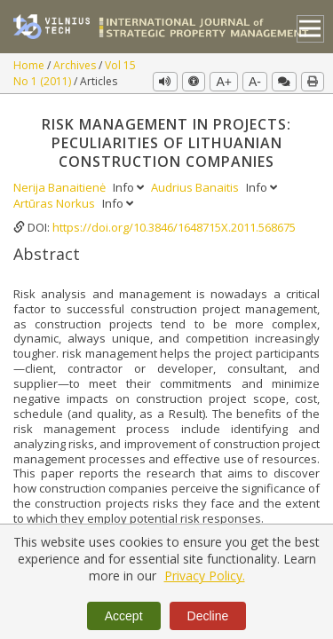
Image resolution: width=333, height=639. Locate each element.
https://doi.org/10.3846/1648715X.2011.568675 (174, 227)
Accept (124, 616)
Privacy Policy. (204, 575)
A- (255, 82)
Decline (208, 616)
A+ (224, 82)
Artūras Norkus (55, 203)
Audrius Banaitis (196, 187)
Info (130, 187)
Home (30, 65)
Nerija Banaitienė (60, 187)
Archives (76, 65)
